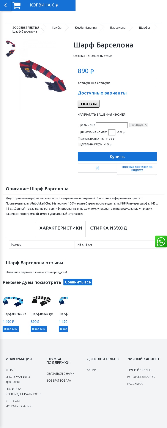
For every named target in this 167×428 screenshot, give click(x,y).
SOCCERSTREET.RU (26, 27)
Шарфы (144, 27)
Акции (91, 370)
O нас (10, 370)
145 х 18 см (88, 103)
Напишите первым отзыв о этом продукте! (36, 272)
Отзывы (80, 56)
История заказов (141, 377)
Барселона (118, 27)
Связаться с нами (60, 373)
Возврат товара (58, 380)
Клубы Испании (86, 27)
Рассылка (135, 384)
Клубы (56, 27)
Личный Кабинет (140, 370)
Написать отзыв (101, 56)
